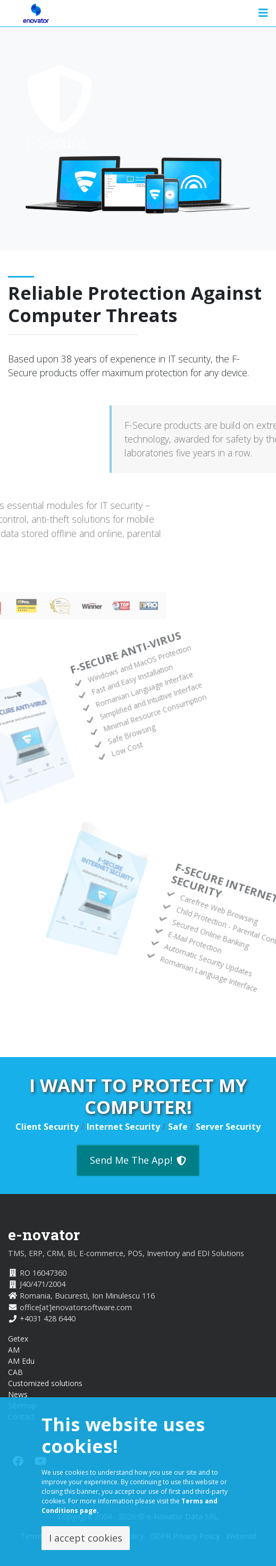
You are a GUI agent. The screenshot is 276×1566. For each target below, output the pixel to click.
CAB (15, 1372)
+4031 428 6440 (48, 1318)
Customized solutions (45, 1383)
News (18, 1394)
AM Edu (21, 1361)
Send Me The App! (138, 1160)
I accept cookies (85, 1538)
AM (14, 1350)
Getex (18, 1339)
